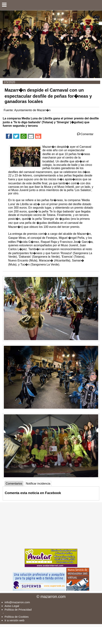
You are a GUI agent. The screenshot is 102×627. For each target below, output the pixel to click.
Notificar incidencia (38, 483)
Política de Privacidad (18, 609)
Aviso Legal (12, 605)
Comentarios (14, 483)
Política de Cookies (17, 616)
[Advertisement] (51, 525)
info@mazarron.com (17, 602)
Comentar (84, 134)
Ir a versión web (14, 620)
